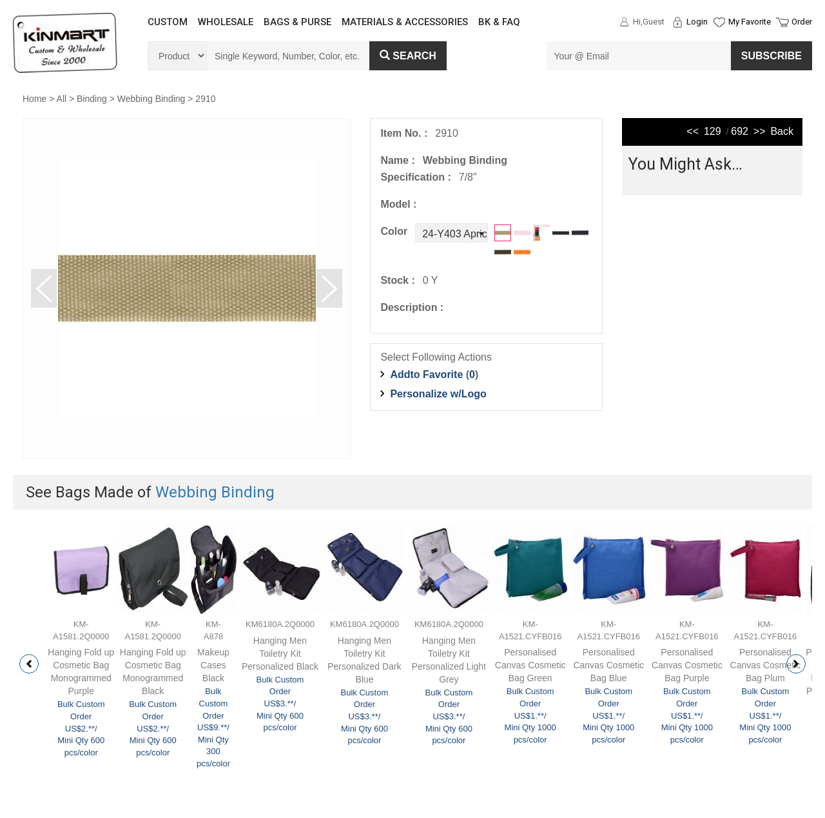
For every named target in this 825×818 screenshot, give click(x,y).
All (62, 99)
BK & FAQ (499, 22)
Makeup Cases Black (213, 665)
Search (408, 55)
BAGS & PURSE (297, 22)
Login (697, 21)
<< (692, 131)
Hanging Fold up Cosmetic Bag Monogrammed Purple (81, 671)
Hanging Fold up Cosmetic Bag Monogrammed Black (153, 671)
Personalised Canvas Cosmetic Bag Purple (687, 665)
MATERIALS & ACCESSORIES (405, 22)
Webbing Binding (151, 99)
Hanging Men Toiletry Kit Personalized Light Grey (449, 659)
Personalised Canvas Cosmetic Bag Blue (608, 665)
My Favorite (749, 21)
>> (759, 131)
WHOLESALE (225, 22)
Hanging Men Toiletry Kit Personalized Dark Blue (364, 659)
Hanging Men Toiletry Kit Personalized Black (280, 653)
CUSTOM (168, 22)
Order (801, 21)
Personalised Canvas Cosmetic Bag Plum (765, 665)
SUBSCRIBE (771, 55)
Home (34, 99)
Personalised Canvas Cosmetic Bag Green (530, 665)
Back (781, 131)
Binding (92, 99)
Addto (426, 374)
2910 (205, 99)
